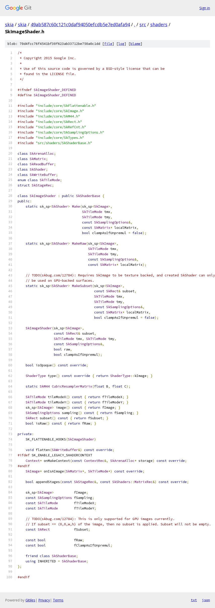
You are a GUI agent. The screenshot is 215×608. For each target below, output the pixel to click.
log (121, 44)
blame (135, 44)
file (108, 44)
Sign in (204, 8)
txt (194, 600)
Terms (58, 600)
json (206, 600)
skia (9, 24)
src (142, 24)
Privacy (44, 600)
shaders (158, 24)
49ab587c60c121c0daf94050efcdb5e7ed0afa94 (80, 24)
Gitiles (30, 600)
